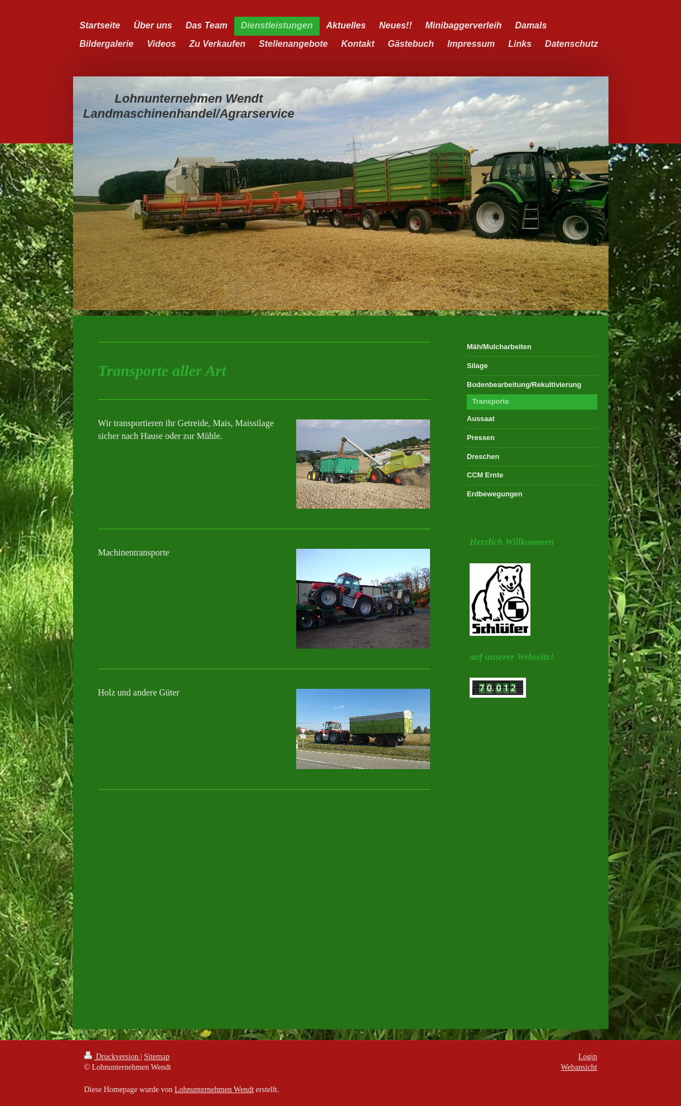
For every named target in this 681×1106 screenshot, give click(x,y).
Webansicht (579, 1067)
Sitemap (157, 1056)
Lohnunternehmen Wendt (214, 1089)
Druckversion (112, 1056)
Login (587, 1056)
